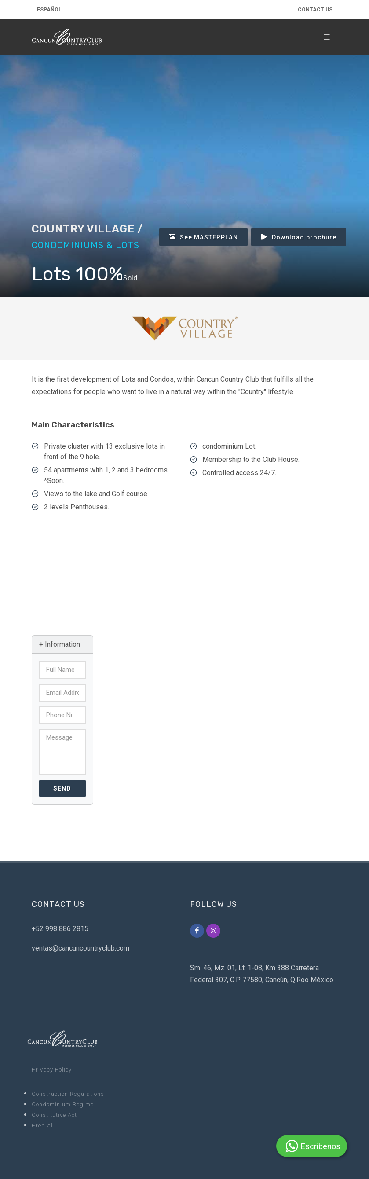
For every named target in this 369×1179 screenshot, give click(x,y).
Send (62, 788)
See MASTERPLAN (203, 237)
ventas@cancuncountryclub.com (80, 948)
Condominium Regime (63, 1104)
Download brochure (298, 237)
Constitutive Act (54, 1115)
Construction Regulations (68, 1094)
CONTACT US (315, 10)
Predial (42, 1125)
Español (49, 10)
